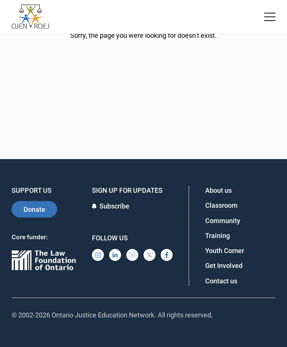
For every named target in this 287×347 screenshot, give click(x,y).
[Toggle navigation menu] (269, 17)
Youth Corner (224, 251)
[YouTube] (132, 255)
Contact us (221, 281)
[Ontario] (44, 261)
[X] (149, 255)
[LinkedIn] (115, 255)
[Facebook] (167, 255)
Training (217, 236)
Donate (34, 209)
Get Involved (224, 266)
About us (218, 190)
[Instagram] (98, 255)
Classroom (221, 205)
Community (222, 221)
